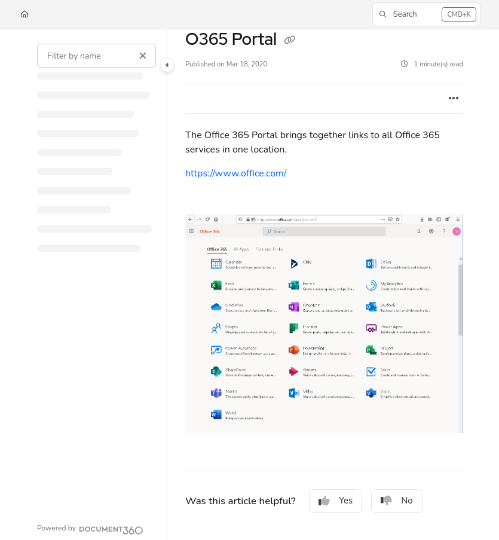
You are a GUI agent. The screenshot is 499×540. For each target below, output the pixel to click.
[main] (324, 284)
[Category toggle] (167, 65)
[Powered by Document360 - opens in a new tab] (90, 528)
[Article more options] (453, 98)
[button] (426, 14)
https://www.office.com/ (235, 173)
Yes (336, 501)
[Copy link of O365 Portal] (289, 40)
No (397, 501)
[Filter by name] (96, 56)
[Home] (24, 14)
